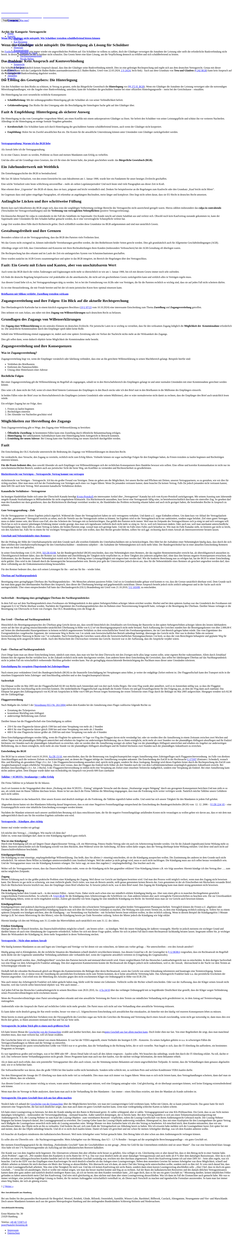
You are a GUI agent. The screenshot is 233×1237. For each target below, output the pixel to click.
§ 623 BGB (59, 896)
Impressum (13, 1230)
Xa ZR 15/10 (55, 756)
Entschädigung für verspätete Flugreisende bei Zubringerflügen (35, 666)
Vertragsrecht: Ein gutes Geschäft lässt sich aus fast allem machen (36, 1097)
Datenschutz (13, 1233)
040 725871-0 (9, 25)
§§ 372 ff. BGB (136, 86)
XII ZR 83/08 (49, 552)
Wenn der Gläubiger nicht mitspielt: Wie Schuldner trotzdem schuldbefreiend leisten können (50, 38)
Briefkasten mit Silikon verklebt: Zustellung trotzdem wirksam (35, 294)
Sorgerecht (19, 64)
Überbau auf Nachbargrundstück (19, 575)
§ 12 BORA (174, 952)
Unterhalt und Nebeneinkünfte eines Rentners (25, 535)
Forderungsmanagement (17, 51)
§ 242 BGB (200, 70)
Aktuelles (12, 75)
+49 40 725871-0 (18, 1222)
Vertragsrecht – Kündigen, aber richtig (22, 821)
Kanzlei (11, 36)
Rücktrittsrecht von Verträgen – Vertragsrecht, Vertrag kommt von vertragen (42, 474)
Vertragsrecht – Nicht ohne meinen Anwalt (24, 940)
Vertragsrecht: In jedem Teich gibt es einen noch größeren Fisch (35, 1026)
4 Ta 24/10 (104, 990)
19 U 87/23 (86, 307)
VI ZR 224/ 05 (217, 804)
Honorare (18, 47)
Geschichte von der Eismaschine (45, 1032)
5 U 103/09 (134, 587)
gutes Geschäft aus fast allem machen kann (126, 1032)
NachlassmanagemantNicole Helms (31, 57)
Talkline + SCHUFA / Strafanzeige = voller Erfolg (27, 776)
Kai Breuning (20, 42)
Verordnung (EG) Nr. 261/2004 (50, 705)
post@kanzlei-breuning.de (14, 1225)
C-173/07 (191, 759)
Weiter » (9, 1186)
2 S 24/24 (126, 70)
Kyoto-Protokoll (85, 496)
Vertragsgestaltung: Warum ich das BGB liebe (26, 143)
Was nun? (18, 20)
